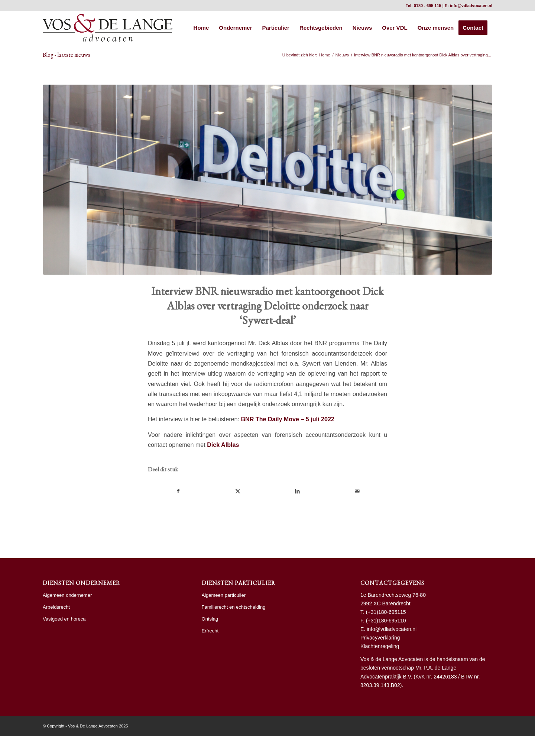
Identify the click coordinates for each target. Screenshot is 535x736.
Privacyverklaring (380, 638)
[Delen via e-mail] (357, 491)
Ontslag (210, 619)
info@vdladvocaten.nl (471, 5)
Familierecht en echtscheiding (234, 607)
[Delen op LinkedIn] (297, 491)
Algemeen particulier (224, 595)
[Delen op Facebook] (178, 491)
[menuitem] (201, 28)
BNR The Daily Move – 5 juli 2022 (287, 419)
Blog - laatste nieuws (66, 55)
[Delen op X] (238, 491)
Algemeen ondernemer (67, 595)
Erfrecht (210, 631)
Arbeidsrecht (56, 607)
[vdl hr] (107, 28)
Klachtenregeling (379, 646)
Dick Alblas (223, 444)
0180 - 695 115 (427, 5)
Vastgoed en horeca (64, 619)
